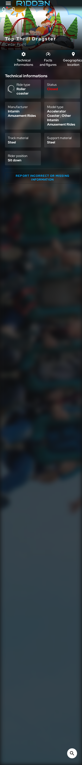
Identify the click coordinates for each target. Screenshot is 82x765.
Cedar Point (15, 44)
